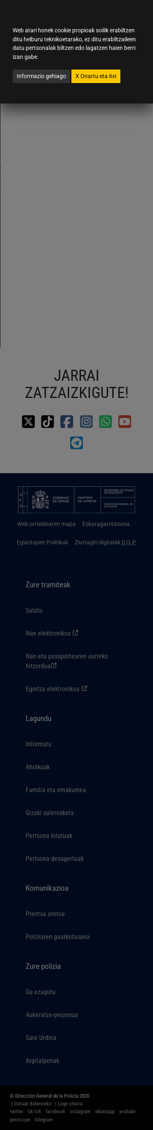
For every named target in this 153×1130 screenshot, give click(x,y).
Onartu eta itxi (95, 76)
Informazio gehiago (41, 76)
